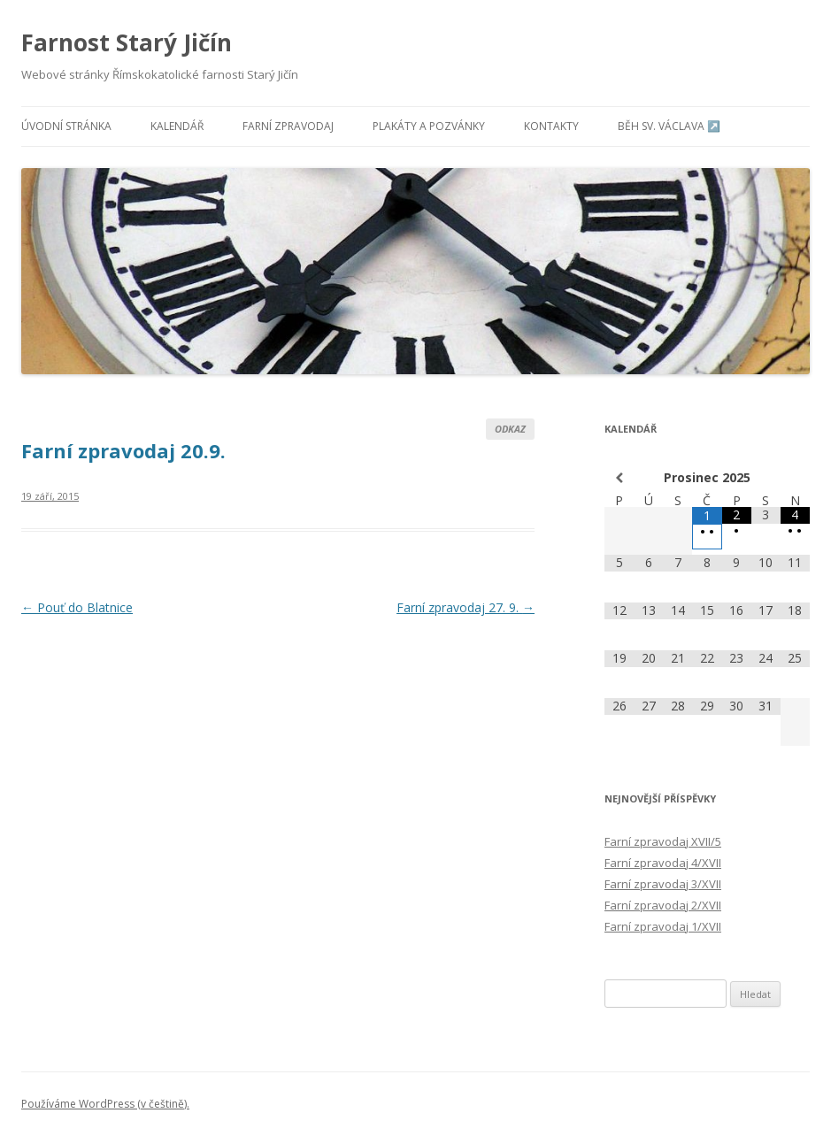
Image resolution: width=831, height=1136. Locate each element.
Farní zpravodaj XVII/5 (662, 841)
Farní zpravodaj (288, 126)
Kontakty (551, 126)
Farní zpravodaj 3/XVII (662, 884)
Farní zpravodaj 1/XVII (662, 926)
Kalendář (177, 126)
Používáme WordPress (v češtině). (105, 1103)
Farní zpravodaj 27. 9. (465, 607)
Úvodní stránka (66, 126)
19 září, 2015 (50, 496)
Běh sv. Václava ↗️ (669, 126)
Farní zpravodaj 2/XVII (662, 905)
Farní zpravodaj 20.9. (123, 450)
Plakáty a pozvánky (429, 126)
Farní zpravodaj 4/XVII (662, 863)
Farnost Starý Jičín (126, 42)
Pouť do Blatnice (77, 607)
